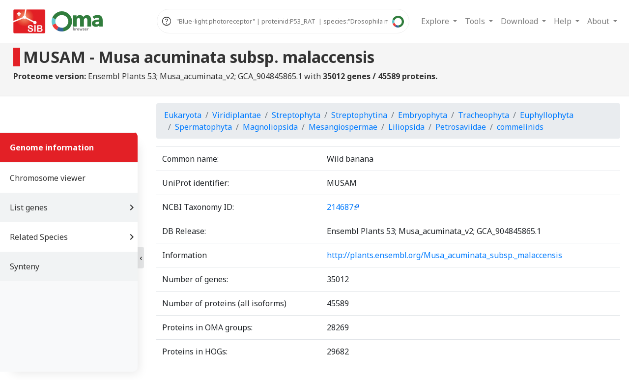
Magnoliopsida (270, 126)
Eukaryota (182, 115)
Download (520, 21)
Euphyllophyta (546, 115)
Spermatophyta (203, 126)
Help (563, 21)
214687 (340, 207)
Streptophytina (359, 115)
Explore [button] (436, 21)
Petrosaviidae (460, 126)
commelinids (520, 126)
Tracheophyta (483, 115)
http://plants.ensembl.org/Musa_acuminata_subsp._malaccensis (444, 255)
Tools (476, 21)
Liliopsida (406, 126)
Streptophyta (296, 115)
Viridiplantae (236, 115)
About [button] (599, 21)
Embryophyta (422, 115)
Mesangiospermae (343, 126)
